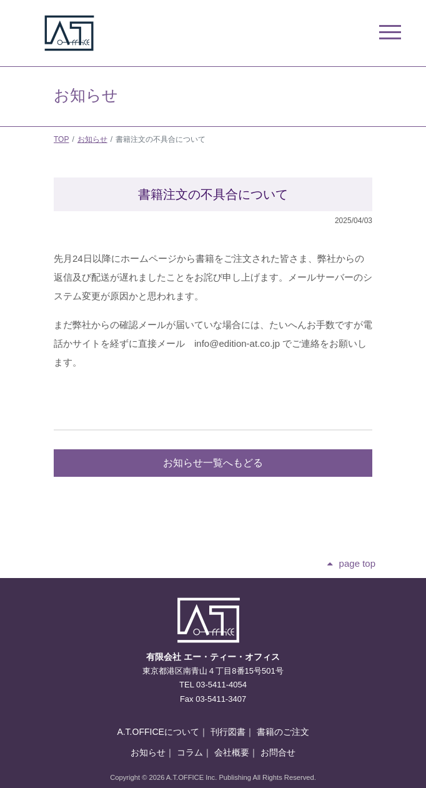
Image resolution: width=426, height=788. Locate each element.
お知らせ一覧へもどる (213, 462)
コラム (190, 752)
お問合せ (277, 752)
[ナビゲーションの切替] (377, 33)
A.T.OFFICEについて (158, 732)
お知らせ (92, 139)
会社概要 (231, 752)
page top (357, 563)
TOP (61, 139)
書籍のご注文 (283, 732)
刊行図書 (228, 732)
